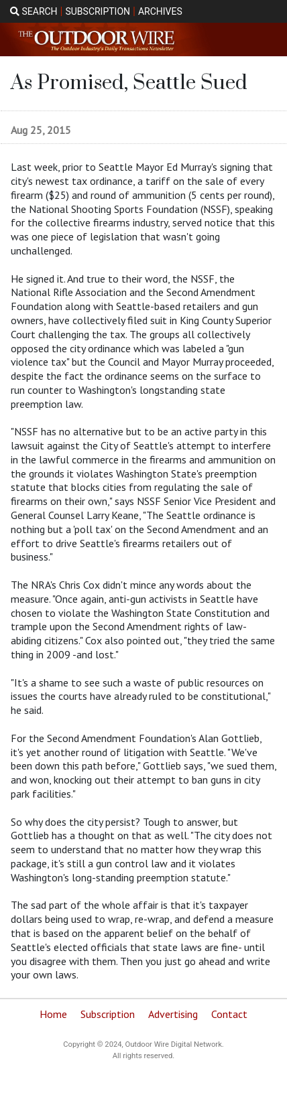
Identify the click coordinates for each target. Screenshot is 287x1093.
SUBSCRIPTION (97, 11)
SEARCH (34, 11)
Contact (229, 1014)
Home (53, 1014)
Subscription (107, 1014)
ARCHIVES (160, 11)
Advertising (173, 1014)
